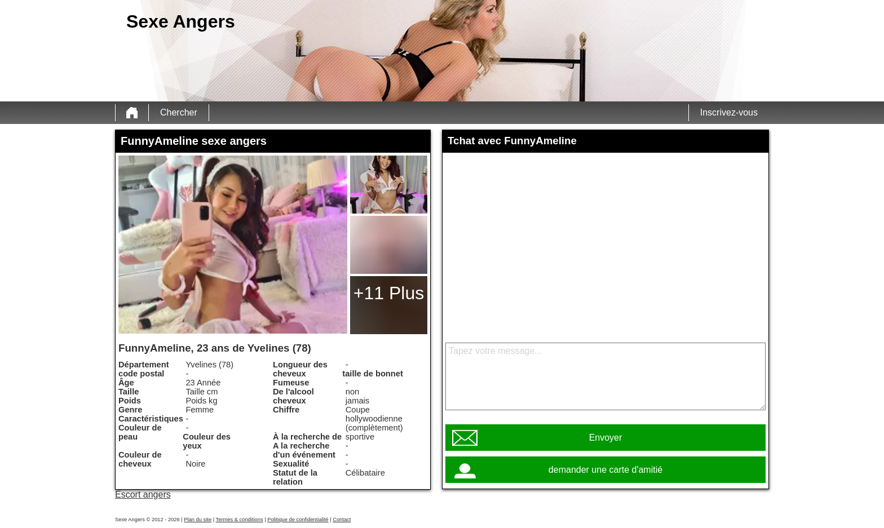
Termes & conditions (239, 519)
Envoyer (605, 437)
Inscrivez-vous (729, 112)
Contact (342, 519)
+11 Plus (388, 293)
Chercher (178, 112)
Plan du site (197, 519)
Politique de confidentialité (297, 519)
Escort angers (143, 494)
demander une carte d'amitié (605, 469)
